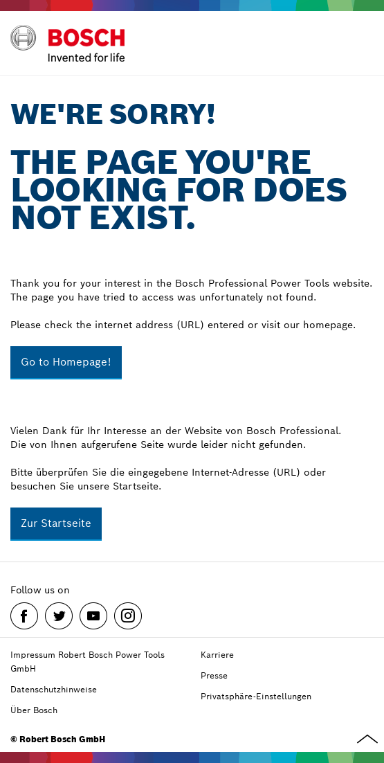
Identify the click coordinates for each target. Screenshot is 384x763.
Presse (214, 675)
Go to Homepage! (66, 361)
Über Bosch (33, 710)
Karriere (217, 654)
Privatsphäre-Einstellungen (256, 696)
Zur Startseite (56, 523)
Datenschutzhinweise (53, 689)
